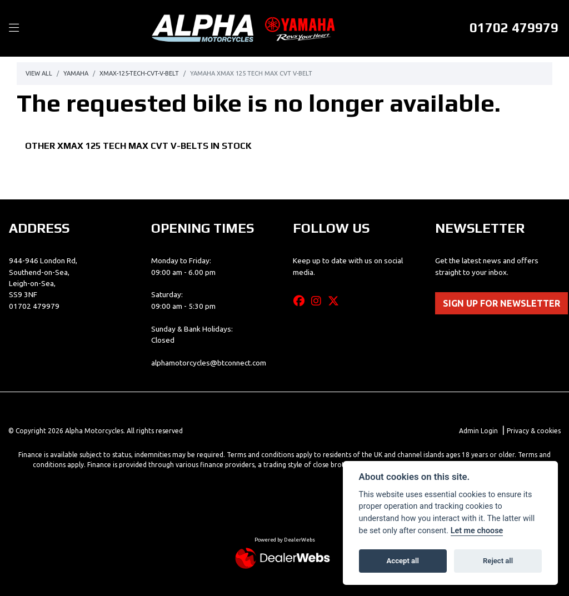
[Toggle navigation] (14, 28)
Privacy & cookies (534, 430)
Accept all (403, 561)
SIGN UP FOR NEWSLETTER (501, 303)
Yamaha (75, 73)
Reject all (498, 561)
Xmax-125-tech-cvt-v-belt (139, 73)
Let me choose (477, 530)
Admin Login (478, 430)
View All (39, 73)
